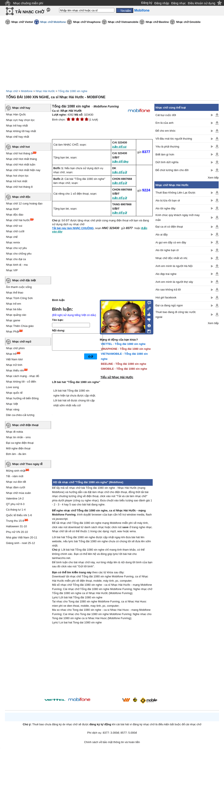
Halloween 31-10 (16, 526)
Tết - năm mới (14, 476)
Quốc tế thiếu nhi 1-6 (19, 515)
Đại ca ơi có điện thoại (169, 226)
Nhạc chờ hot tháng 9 (19, 153)
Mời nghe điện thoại (18, 448)
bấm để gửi (119, 172)
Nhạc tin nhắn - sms (18, 437)
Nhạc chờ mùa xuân (18, 493)
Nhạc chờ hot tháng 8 (19, 186)
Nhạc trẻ (11, 353)
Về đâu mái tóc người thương (173, 138)
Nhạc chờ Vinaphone (86, 22)
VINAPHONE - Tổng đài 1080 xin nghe (126, 348)
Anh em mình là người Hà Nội (174, 266)
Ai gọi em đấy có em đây (170, 242)
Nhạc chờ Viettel (22, 22)
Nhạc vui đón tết (16, 481)
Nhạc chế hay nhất (17, 136)
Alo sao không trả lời (168, 289)
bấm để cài (119, 146)
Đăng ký (146, 2)
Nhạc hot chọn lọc (17, 175)
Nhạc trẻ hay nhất (17, 125)
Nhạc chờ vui (14, 225)
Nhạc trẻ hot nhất (16, 181)
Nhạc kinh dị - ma (17, 264)
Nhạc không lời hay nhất (21, 131)
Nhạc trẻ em (13, 303)
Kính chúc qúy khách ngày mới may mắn (177, 217)
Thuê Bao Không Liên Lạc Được (175, 192)
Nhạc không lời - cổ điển (21, 381)
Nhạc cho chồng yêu (18, 253)
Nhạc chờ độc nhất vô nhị (171, 258)
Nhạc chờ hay (21, 107)
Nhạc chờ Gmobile (188, 22)
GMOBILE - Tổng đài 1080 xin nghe (124, 368)
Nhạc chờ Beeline (157, 22)
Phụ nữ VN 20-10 (17, 531)
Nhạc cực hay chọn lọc (20, 120)
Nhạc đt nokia (14, 431)
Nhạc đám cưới (15, 487)
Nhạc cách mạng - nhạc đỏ (22, 376)
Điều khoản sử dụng (201, 3)
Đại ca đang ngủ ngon (169, 305)
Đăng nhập (161, 3)
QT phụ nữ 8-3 (15, 504)
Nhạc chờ (12, 91)
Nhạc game (13, 320)
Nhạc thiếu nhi (15, 370)
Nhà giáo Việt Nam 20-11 (21, 537)
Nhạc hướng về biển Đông (22, 398)
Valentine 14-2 (15, 498)
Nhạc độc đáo (14, 214)
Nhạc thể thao (14, 292)
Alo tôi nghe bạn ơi (167, 250)
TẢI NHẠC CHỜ (29, 12)
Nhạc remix (13, 242)
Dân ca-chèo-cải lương (20, 415)
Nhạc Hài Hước (45, 91)
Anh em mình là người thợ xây (174, 281)
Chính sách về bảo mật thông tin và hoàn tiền (112, 742)
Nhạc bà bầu (14, 309)
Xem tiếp (213, 177)
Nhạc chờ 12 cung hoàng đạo (24, 203)
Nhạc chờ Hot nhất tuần (20, 164)
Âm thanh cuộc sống (19, 287)
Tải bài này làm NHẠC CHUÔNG (73, 228)
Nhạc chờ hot (21, 146)
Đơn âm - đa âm (16, 454)
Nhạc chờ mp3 (21, 341)
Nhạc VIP (12, 270)
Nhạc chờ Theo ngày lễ (27, 464)
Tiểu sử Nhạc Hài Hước (116, 377)
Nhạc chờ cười (15, 231)
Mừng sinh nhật (15, 470)
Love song (12, 387)
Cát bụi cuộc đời (165, 115)
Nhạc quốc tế (14, 392)
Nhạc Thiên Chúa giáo (20, 326)
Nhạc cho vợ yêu (16, 248)
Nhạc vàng (12, 409)
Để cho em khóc (165, 130)
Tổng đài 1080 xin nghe (72, 91)
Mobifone (26, 91)
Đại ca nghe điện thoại (20, 442)
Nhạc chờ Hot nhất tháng (21, 159)
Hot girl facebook (165, 297)
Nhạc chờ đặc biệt (24, 280)
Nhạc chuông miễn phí (28, 3)
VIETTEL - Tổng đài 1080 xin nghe (123, 344)
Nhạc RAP (12, 209)
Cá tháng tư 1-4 (15, 509)
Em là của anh (164, 122)
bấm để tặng (120, 161)
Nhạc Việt (12, 403)
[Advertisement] (102, 661)
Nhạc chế (12, 236)
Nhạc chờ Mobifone (53, 22)
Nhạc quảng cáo (16, 314)
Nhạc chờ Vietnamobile (123, 22)
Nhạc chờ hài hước (18, 220)
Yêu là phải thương (167, 146)
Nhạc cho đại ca (16, 259)
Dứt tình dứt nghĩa (166, 162)
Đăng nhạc (178, 3)
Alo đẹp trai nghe (165, 274)
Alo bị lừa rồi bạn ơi (167, 200)
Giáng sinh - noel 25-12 (20, 543)
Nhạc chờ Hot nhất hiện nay (23, 170)
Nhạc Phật (12, 331)
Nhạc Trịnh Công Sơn (19, 298)
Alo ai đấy (161, 234)
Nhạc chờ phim (15, 348)
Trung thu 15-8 (15, 520)
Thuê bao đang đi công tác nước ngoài (175, 314)
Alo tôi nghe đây (165, 208)
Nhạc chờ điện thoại (25, 425)
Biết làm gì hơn (164, 154)
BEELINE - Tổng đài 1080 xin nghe (123, 363)
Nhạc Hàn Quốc (16, 114)
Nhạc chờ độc (21, 196)
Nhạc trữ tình (14, 364)
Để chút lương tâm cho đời (171, 170)
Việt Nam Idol (14, 359)
